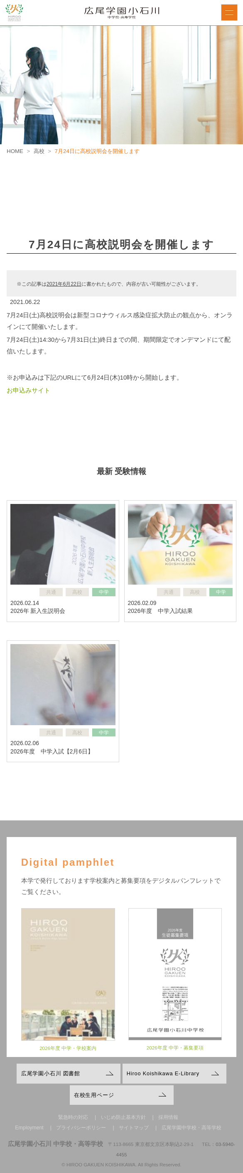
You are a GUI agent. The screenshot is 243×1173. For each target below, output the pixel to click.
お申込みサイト (28, 390)
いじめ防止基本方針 (123, 1117)
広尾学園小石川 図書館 (50, 1073)
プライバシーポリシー (81, 1128)
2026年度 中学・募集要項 (175, 1051)
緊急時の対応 (73, 1117)
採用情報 (168, 1117)
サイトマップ (134, 1128)
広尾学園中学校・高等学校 (191, 1128)
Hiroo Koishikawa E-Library (163, 1073)
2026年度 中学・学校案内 (67, 1051)
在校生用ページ (94, 1095)
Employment (29, 1128)
